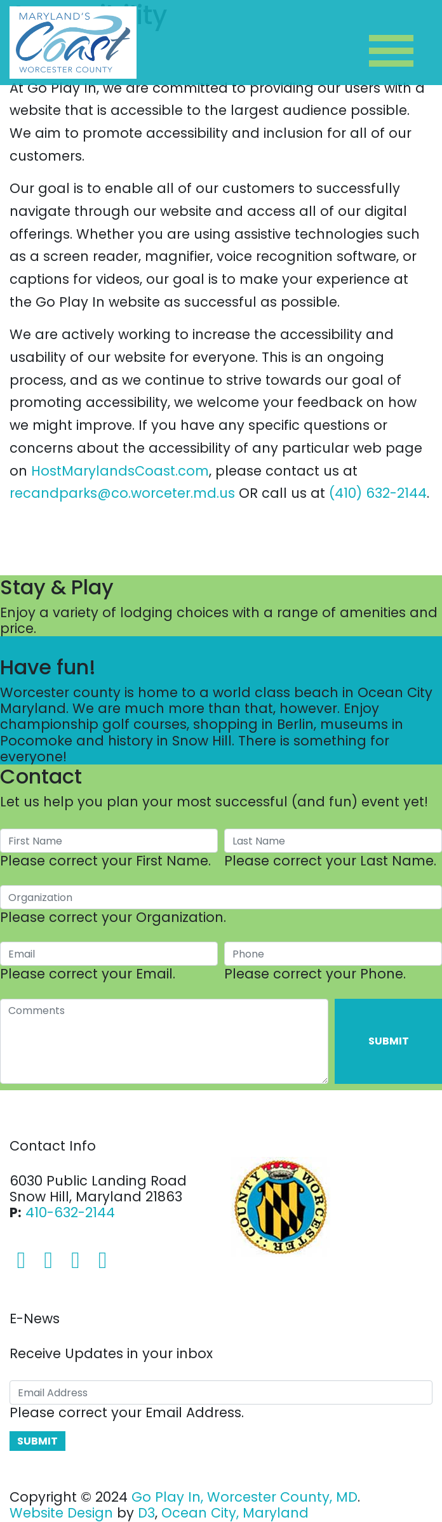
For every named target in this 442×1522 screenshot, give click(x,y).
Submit (388, 1041)
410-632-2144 (70, 1212)
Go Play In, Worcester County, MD (244, 1497)
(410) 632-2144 (378, 493)
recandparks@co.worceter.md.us (122, 493)
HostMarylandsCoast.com (120, 471)
